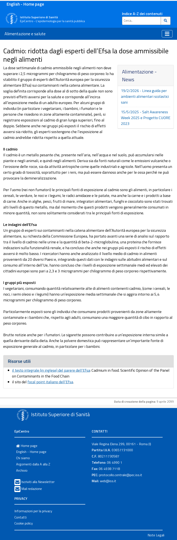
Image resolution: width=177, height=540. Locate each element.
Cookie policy (23, 523)
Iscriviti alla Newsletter (38, 481)
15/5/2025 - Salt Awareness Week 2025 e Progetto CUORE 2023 (145, 117)
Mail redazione (31, 488)
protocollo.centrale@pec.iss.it (120, 474)
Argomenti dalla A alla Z (33, 464)
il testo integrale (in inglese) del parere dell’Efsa (51, 370)
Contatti (20, 517)
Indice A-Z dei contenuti (142, 14)
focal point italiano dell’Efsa (50, 382)
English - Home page (25, 4)
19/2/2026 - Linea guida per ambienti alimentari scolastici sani (145, 96)
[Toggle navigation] (167, 33)
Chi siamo (23, 457)
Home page (26, 445)
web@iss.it (108, 480)
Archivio (21, 470)
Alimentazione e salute (25, 33)
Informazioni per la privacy (33, 511)
